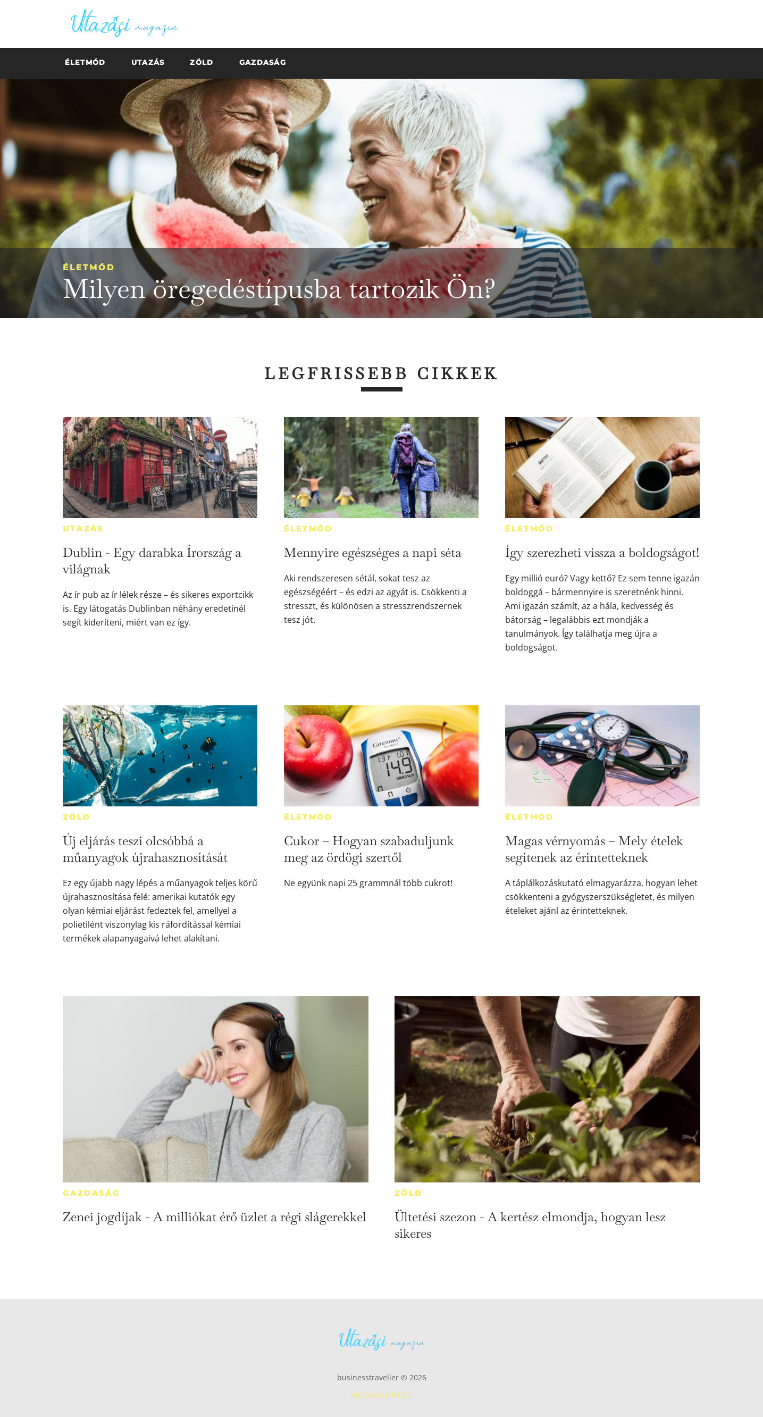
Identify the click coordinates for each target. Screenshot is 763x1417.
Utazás (83, 529)
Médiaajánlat (381, 1395)
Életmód (89, 267)
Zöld (76, 817)
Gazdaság (91, 1193)
